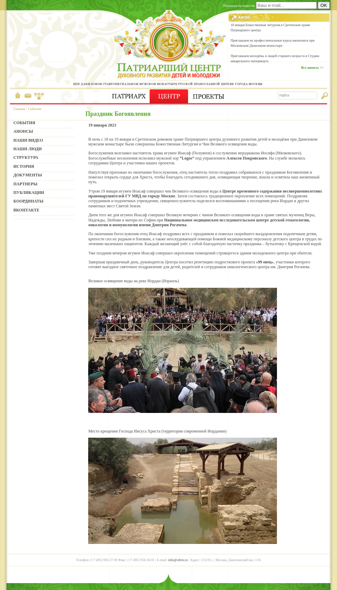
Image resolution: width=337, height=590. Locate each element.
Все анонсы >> (312, 67)
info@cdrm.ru (178, 560)
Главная (19, 109)
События (34, 109)
